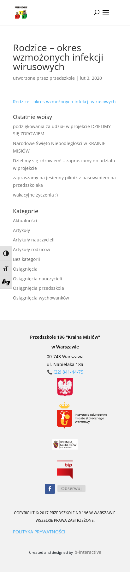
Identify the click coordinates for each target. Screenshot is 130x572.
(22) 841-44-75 (68, 372)
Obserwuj (71, 488)
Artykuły (21, 230)
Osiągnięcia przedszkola (38, 288)
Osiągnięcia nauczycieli (37, 279)
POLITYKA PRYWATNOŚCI (39, 532)
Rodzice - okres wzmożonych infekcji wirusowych (64, 102)
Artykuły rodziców (31, 249)
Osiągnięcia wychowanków (41, 298)
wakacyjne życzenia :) (35, 195)
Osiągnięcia (25, 269)
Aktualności (25, 221)
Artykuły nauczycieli (34, 240)
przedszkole (62, 78)
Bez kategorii (26, 259)
